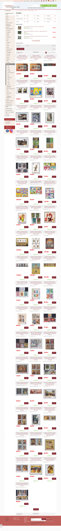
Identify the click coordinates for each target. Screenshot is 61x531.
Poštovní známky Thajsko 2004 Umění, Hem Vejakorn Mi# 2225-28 (36, 308)
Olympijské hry (9, 52)
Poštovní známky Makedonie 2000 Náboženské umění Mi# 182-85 (22, 333)
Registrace (25, 519)
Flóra (7, 40)
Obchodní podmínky (17, 519)
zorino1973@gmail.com (49, 520)
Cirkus (8, 67)
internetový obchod (37, 522)
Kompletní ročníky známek (9, 106)
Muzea (8, 79)
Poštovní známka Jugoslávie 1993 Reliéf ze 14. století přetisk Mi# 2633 (50, 434)
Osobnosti (8, 55)
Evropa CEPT (9, 37)
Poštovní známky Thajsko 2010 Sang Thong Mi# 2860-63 (50, 157)
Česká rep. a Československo (8, 25)
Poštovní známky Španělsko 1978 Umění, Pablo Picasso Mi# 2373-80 (36, 36)
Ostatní (8, 82)
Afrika (7, 17)
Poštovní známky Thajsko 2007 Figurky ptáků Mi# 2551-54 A (36, 207)
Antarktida (7, 27)
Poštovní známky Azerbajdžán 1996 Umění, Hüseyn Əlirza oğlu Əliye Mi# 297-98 (50, 57)
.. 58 (53, 52)
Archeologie (9, 30)
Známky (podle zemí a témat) (9, 14)
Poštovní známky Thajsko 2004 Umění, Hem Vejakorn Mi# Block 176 (22, 308)
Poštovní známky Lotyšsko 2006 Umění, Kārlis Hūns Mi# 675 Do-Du (22, 82)
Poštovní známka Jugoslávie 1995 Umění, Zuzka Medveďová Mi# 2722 (50, 384)
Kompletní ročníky (9, 104)
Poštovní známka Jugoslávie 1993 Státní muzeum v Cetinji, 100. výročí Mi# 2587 (36, 459)
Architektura (9, 32)
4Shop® (35, 523)
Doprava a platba (16, 517)
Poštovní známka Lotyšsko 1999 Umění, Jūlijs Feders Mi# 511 (22, 132)
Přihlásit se (25, 518)
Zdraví (8, 94)
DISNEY (8, 33)
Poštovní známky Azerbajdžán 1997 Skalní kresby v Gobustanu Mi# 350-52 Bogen (36, 57)
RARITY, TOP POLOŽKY (10, 112)
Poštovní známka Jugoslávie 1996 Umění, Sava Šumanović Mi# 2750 (22, 358)
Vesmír (8, 91)
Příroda (8, 57)
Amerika (7, 19)
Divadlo (8, 69)
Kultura (8, 47)
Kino (8, 74)
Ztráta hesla (26, 520)
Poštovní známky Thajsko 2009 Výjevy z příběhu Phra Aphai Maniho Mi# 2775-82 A (50, 182)
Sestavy (8, 84)
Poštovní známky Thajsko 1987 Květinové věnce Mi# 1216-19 (49, 132)
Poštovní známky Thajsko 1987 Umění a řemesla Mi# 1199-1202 (36, 132)
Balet (8, 65)
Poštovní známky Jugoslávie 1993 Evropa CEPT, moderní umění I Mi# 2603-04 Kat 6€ (22, 459)
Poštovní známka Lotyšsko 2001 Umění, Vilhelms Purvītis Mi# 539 (22, 107)
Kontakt (15, 518)
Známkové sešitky (9, 108)
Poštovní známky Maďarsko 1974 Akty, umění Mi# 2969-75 (34, 26)
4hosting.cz (42, 523)
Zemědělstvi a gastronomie (9, 97)
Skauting (8, 59)
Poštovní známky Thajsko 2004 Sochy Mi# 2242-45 (22, 282)
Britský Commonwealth (9, 100)
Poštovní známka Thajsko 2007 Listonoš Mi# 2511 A (49, 207)
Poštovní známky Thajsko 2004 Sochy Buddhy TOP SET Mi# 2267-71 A (50, 258)
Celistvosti (7, 113)
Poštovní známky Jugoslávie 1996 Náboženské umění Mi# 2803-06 (36, 358)
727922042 (47, 518)
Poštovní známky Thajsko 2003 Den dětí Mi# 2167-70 (36, 182)
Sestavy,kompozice (9, 110)
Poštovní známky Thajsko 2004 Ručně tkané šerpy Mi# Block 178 (36, 283)
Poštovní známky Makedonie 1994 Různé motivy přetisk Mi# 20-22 (50, 308)
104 (20, 53)
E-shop (32, 522)
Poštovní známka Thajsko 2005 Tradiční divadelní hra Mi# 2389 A (36, 157)
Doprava (8, 35)
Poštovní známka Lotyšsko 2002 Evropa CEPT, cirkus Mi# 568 (35, 82)
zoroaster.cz (9, 6)
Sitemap (25, 522)
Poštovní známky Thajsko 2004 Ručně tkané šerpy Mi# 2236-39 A (50, 283)
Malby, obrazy (9, 77)
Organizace (8, 54)
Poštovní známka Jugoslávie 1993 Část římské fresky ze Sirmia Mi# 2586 (50, 459)
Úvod (16, 10)
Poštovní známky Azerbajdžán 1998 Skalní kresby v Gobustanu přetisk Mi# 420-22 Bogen (22, 57)
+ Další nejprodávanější (36, 40)
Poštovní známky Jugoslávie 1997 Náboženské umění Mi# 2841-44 (50, 333)
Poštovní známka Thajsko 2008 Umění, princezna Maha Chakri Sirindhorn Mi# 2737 (22, 207)
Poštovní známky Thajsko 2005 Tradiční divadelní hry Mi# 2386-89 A (36, 233)
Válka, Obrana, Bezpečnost (9, 86)
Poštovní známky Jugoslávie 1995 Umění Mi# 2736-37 (22, 383)
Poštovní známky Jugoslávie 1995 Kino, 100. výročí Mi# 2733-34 (36, 384)
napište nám (8, 122)
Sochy (28, 21)
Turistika (8, 62)
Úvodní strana (8, 10)
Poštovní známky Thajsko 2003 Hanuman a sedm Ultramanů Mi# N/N (22, 182)
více (21, 60)
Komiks (38, 18)
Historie (8, 45)
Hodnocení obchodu (27, 521)
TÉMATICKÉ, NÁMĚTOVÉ (9, 28)
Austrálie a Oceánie (9, 22)
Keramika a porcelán (10, 72)
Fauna (8, 38)
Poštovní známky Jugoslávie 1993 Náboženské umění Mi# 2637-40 (22, 434)
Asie (6, 21)
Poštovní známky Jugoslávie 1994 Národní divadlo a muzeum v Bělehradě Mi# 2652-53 (49, 409)
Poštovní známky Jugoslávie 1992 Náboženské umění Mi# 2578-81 (22, 484)
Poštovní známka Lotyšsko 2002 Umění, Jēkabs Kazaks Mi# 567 (49, 82)
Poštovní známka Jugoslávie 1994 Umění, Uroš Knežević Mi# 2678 (36, 409)
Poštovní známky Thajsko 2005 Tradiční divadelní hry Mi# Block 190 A (22, 233)
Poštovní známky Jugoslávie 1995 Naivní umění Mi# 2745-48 (49, 358)
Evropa (7, 16)
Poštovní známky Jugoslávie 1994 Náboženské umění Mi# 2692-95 (22, 409)
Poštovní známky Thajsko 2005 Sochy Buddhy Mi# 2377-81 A (22, 258)
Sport (7, 60)
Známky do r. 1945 (9, 102)
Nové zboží (7, 115)
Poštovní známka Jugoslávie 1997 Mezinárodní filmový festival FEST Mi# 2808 (36, 333)
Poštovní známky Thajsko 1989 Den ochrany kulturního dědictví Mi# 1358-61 (22, 157)
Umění (8, 64)
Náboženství (9, 50)
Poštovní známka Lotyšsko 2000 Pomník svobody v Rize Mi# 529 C (36, 107)
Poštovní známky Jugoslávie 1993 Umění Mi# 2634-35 (36, 433)
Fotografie (9, 70)
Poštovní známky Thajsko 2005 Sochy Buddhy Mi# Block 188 (50, 233)
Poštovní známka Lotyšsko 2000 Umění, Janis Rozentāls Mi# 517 (50, 107)
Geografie (8, 42)
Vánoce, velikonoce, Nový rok (10, 89)
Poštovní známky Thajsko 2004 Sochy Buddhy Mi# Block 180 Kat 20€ (36, 258)
